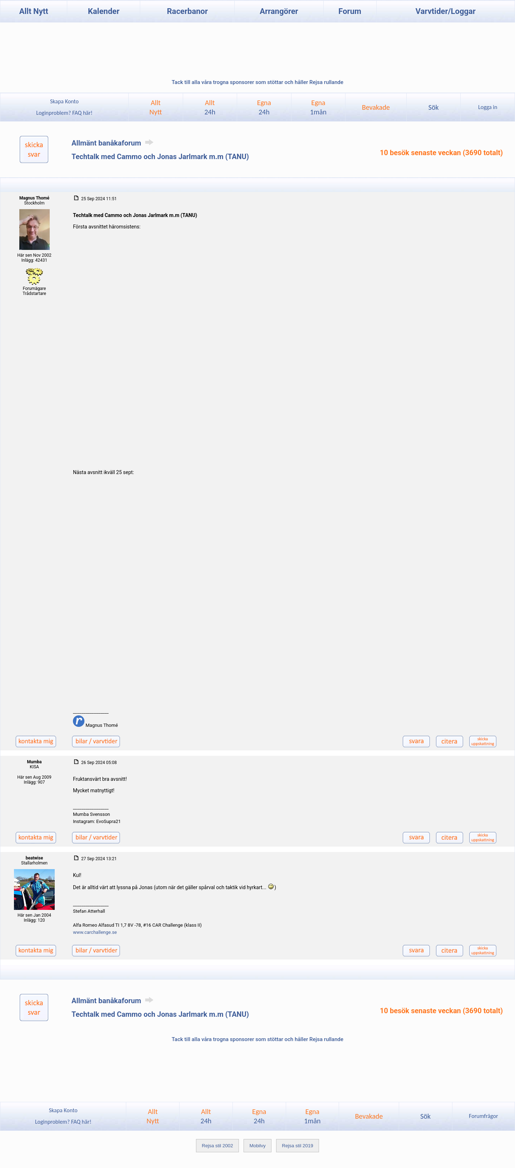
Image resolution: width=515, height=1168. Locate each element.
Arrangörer (279, 11)
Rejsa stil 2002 (217, 1145)
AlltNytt (155, 107)
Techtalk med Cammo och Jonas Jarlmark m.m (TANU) (160, 156)
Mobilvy (257, 1145)
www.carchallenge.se (95, 932)
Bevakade (376, 107)
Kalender (103, 11)
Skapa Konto (64, 101)
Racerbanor (187, 11)
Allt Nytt (33, 11)
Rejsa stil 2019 (297, 1145)
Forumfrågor (483, 1116)
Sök (433, 107)
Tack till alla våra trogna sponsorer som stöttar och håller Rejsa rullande (257, 82)
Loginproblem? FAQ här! (64, 112)
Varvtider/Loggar (446, 11)
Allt (209, 107)
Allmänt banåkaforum (114, 143)
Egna (264, 107)
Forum (349, 11)
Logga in (487, 107)
